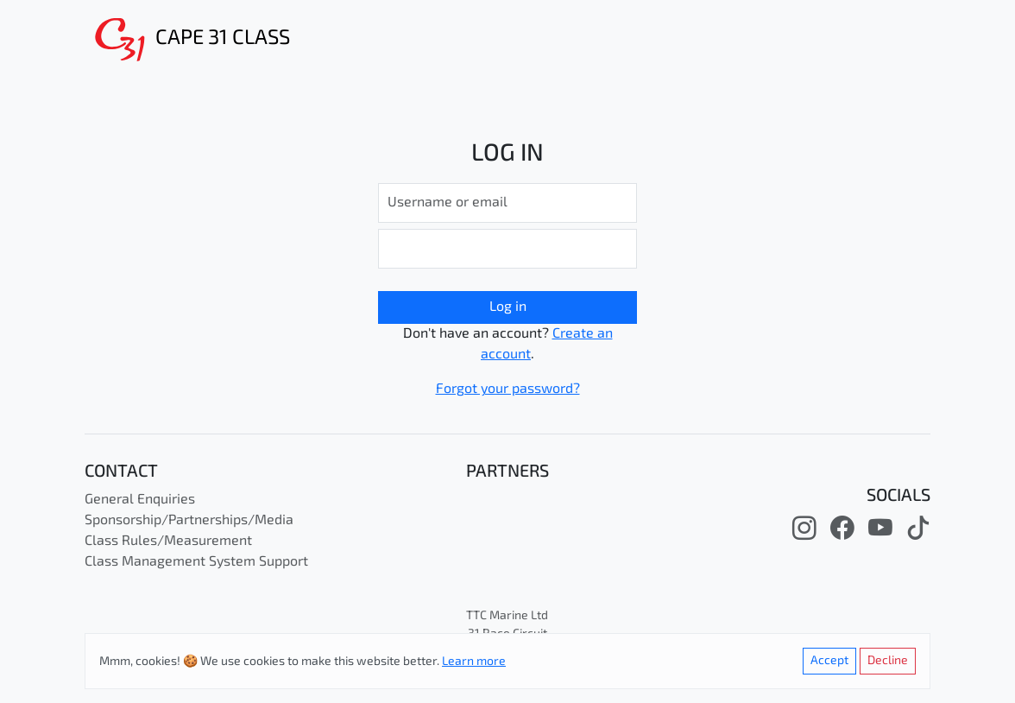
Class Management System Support (196, 562)
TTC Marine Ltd (507, 616)
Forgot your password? (508, 389)
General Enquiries (140, 500)
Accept (829, 661)
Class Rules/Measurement (168, 541)
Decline (887, 661)
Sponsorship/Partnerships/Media (189, 521)
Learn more (474, 662)
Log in (507, 307)
